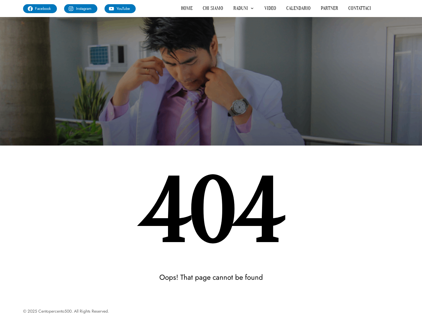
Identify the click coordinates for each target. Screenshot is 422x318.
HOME (187, 8)
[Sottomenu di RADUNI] (252, 8)
